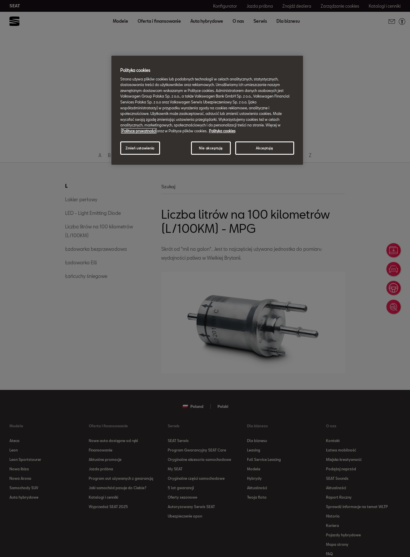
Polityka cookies (222, 131)
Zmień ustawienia (140, 148)
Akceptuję (264, 148)
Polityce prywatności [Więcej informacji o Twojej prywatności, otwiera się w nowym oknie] (139, 131)
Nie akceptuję (211, 148)
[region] (207, 110)
